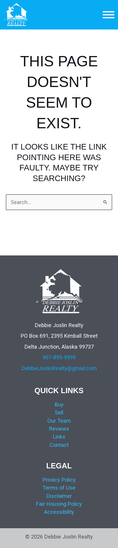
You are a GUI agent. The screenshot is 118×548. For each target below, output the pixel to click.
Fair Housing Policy (59, 504)
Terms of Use (59, 488)
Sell (59, 412)
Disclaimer (59, 496)
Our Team (59, 421)
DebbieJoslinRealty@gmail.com (59, 368)
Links (59, 437)
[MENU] (108, 14)
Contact (59, 445)
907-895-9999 (59, 357)
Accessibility (59, 512)
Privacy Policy (59, 480)
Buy (59, 404)
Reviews (59, 429)
